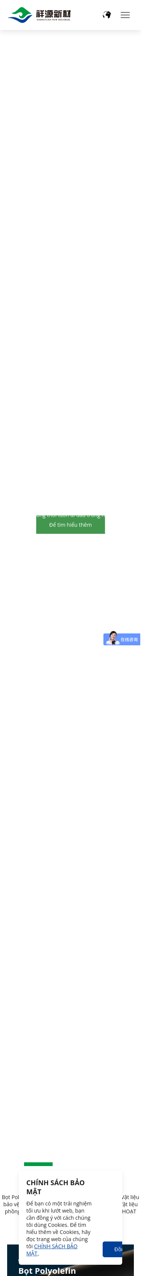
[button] (38, 1164)
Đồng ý (120, 1251)
